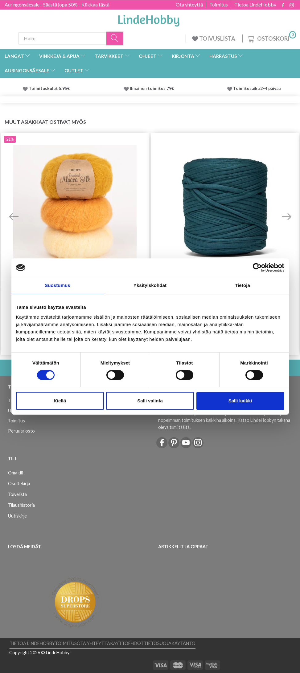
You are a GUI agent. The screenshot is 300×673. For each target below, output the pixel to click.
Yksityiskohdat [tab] (150, 285)
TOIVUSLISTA (214, 38)
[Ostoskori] (271, 37)
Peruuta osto (21, 430)
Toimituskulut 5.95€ (49, 88)
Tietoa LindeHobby (255, 4)
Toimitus (218, 4)
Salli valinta (150, 400)
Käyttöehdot (127, 643)
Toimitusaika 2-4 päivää (257, 88)
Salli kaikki (240, 400)
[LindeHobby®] (148, 19)
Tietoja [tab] (242, 285)
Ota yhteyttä (189, 4)
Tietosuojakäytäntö (169, 643)
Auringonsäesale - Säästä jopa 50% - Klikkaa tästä (57, 4)
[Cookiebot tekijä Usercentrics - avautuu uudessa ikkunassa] (257, 267)
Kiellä (60, 400)
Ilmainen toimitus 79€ (153, 88)
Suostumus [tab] (57, 285)
